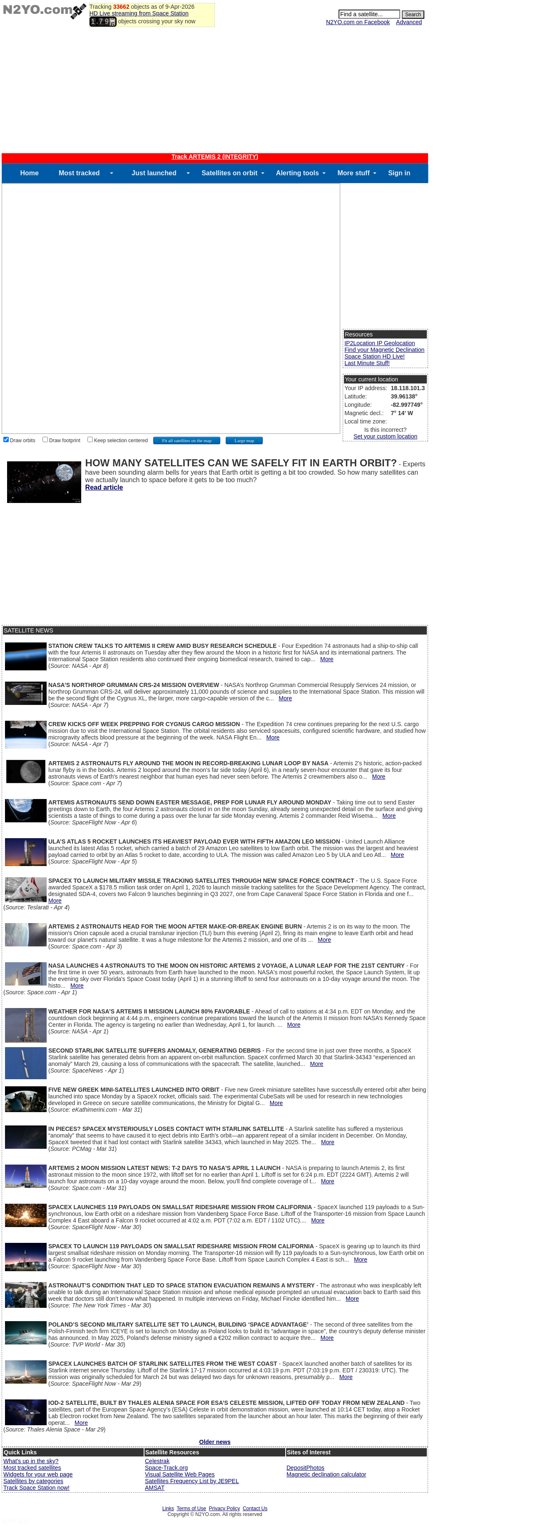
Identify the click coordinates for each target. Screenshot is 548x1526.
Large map (244, 440)
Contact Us (255, 1508)
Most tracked (79, 173)
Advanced (409, 22)
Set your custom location (385, 436)
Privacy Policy (224, 1508)
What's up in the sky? (31, 1461)
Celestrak (157, 1461)
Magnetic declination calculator (326, 1474)
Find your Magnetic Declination (384, 349)
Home (29, 173)
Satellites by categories (33, 1481)
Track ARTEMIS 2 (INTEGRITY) (215, 156)
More (327, 659)
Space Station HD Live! (374, 356)
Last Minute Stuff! (367, 363)
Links (168, 1508)
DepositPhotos (305, 1467)
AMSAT (154, 1487)
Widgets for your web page (38, 1474)
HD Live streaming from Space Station (139, 13)
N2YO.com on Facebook (358, 22)
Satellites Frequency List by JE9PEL (192, 1481)
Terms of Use (191, 1508)
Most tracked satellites (32, 1467)
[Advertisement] (215, 90)
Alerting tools (297, 173)
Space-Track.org (166, 1467)
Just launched (154, 173)
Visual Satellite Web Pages (180, 1474)
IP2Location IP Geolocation (379, 343)
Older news (214, 1442)
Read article (104, 487)
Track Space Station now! (36, 1487)
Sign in (399, 173)
